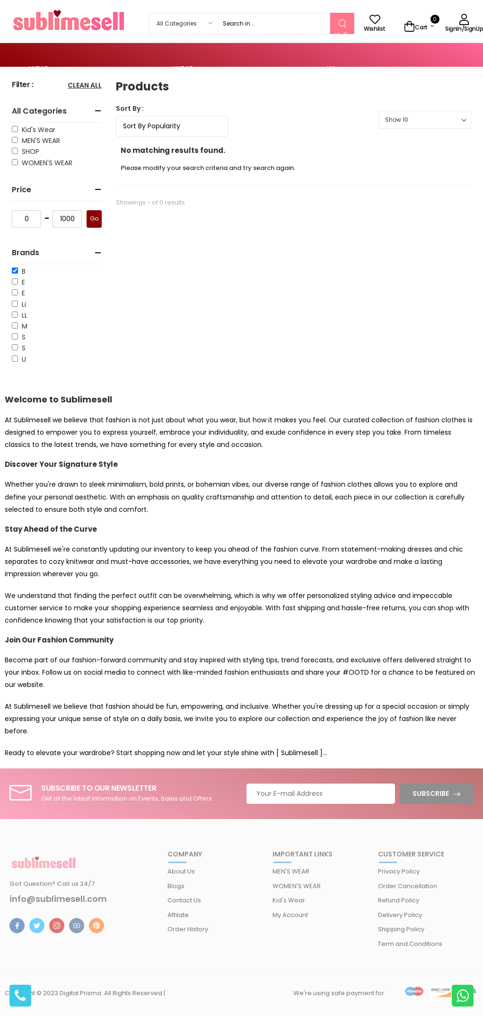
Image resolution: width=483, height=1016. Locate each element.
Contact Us (184, 900)
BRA (160, 36)
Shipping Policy (401, 929)
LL (22, 315)
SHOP (28, 151)
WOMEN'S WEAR (45, 163)
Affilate (178, 914)
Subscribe (431, 793)
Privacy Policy (399, 871)
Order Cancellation (407, 886)
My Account (290, 914)
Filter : (23, 85)
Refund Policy (398, 900)
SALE (131, 36)
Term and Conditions (410, 943)
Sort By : (130, 108)
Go (94, 218)
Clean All (85, 86)
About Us (181, 871)
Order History (187, 929)
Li (22, 304)
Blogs (175, 886)
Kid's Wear (36, 129)
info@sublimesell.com (58, 899)
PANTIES (94, 36)
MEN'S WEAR (39, 140)
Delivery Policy (400, 914)
